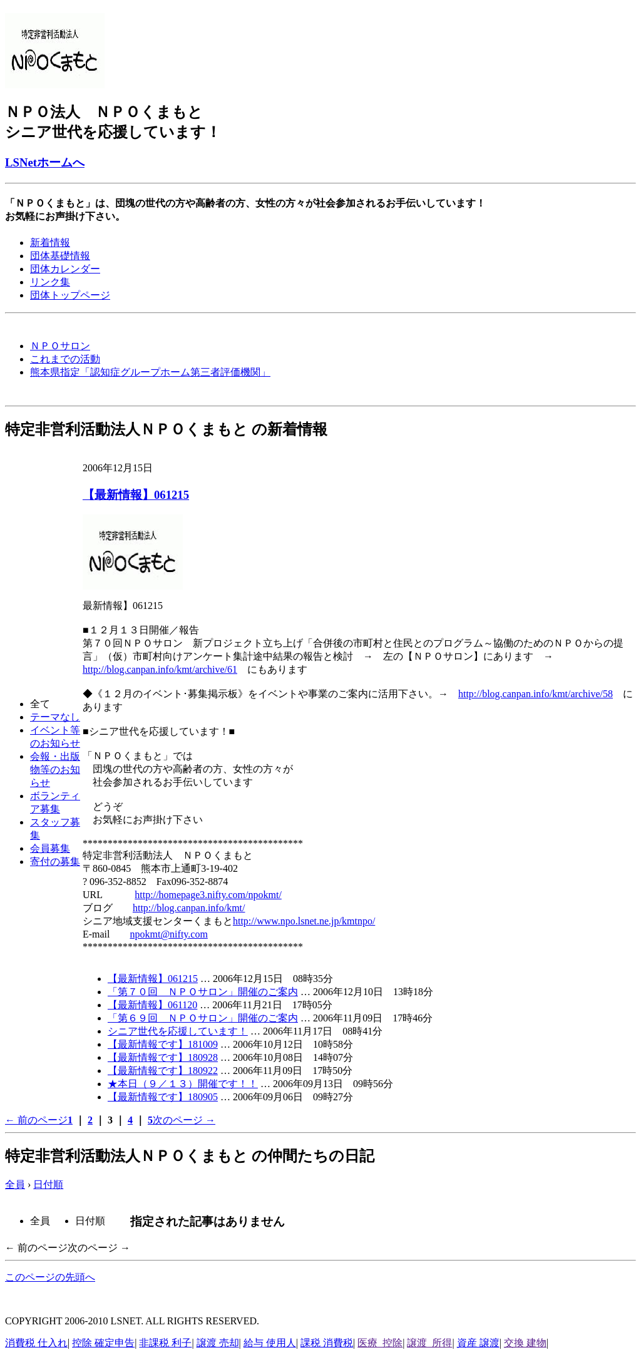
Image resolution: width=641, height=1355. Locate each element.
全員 (15, 1184)
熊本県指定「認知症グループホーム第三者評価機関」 (150, 372)
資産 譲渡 (478, 1342)
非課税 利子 (165, 1342)
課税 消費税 (326, 1342)
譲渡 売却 (218, 1342)
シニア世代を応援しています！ (178, 1031)
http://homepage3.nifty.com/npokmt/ (208, 894)
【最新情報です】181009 (163, 1044)
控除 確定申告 (103, 1342)
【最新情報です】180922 (163, 1070)
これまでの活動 (65, 359)
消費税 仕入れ (36, 1342)
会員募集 (50, 848)
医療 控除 (380, 1342)
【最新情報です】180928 (163, 1057)
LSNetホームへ (45, 162)
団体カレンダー (65, 268)
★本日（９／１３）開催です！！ (183, 1083)
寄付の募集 (55, 861)
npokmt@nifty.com (168, 934)
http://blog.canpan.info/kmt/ (189, 907)
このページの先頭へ (50, 1277)
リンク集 (50, 282)
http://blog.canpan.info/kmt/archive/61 (160, 669)
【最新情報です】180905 (163, 1097)
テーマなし (55, 717)
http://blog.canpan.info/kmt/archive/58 (535, 693)
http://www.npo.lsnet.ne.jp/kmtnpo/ (304, 921)
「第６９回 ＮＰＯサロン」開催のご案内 (203, 1018)
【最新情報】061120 (152, 1005)
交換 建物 (525, 1342)
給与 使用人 (270, 1342)
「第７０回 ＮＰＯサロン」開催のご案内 (203, 991)
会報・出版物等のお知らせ (55, 769)
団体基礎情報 (60, 255)
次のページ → (184, 1120)
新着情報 (50, 242)
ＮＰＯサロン (60, 345)
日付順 (48, 1184)
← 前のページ (36, 1120)
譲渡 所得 (429, 1342)
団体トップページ (70, 295)
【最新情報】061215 (136, 494)
